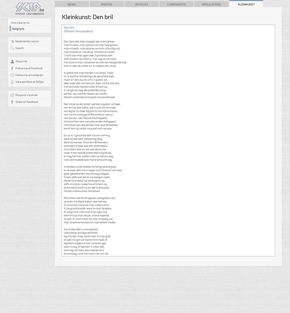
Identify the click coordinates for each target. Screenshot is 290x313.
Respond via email (24, 95)
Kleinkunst (246, 4)
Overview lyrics (20, 22)
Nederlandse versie (24, 41)
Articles (141, 4)
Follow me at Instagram (26, 75)
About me (18, 61)
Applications (211, 4)
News (72, 4)
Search (17, 48)
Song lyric (18, 28)
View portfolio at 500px (27, 82)
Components (176, 4)
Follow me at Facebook (26, 68)
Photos (106, 4)
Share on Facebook (24, 102)
